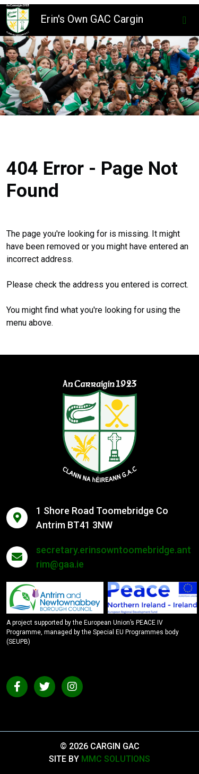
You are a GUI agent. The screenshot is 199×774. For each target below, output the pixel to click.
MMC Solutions (115, 759)
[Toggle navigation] (184, 20)
